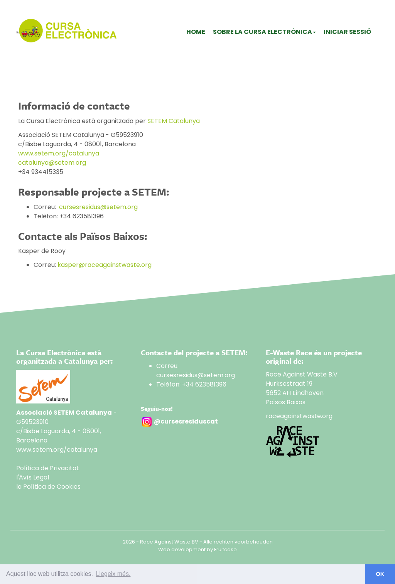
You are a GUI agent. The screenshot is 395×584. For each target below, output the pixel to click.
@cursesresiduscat (186, 421)
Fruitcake (225, 549)
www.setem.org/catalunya (58, 153)
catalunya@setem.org (52, 162)
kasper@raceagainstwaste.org (104, 264)
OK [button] (380, 574)
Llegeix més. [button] (113, 573)
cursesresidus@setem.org (98, 207)
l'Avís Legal (32, 477)
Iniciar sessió (347, 31)
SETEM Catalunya (173, 120)
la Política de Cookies (48, 486)
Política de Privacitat (47, 468)
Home (195, 31)
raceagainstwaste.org (299, 416)
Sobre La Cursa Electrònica (264, 31)
